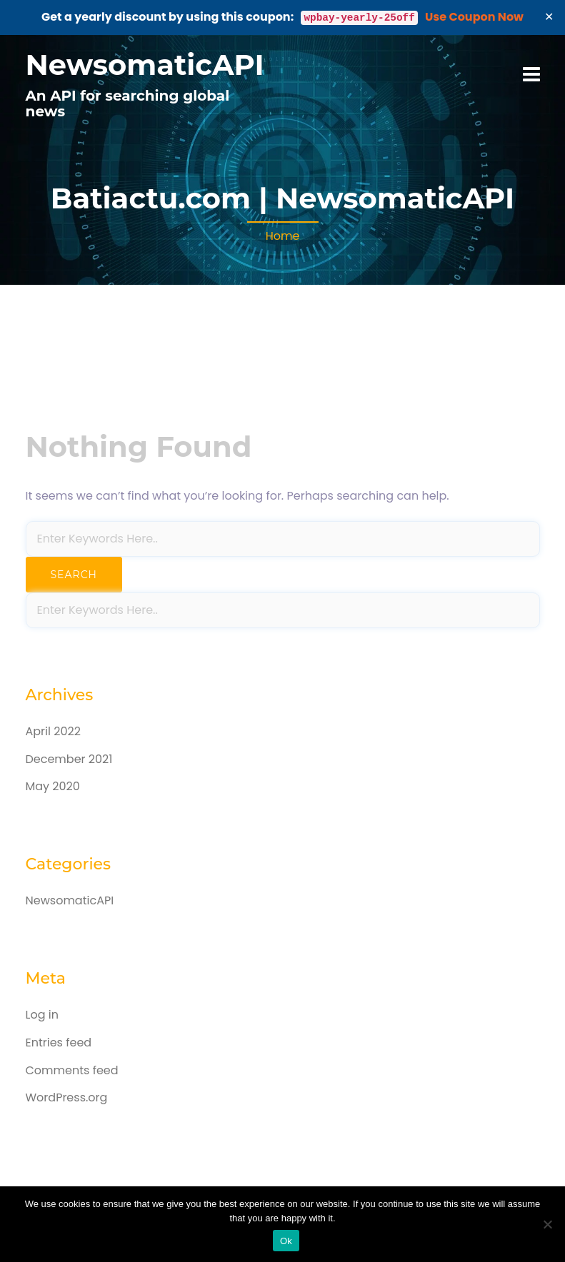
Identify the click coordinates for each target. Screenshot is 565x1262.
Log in (42, 1014)
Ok (286, 1241)
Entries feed (59, 1042)
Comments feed (72, 1070)
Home (283, 236)
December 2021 (69, 759)
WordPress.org (67, 1097)
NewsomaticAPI (145, 64)
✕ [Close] (549, 17)
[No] (547, 1224)
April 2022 (53, 731)
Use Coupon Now (474, 17)
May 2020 (53, 786)
